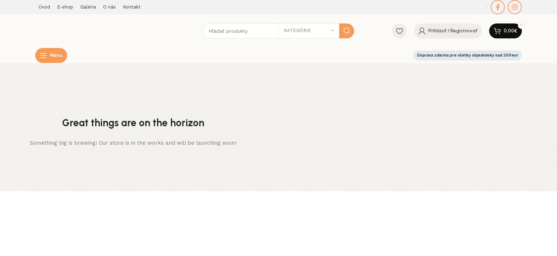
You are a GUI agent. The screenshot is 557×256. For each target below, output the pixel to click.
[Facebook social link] (498, 7)
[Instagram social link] (515, 7)
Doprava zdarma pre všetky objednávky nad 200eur (467, 57)
